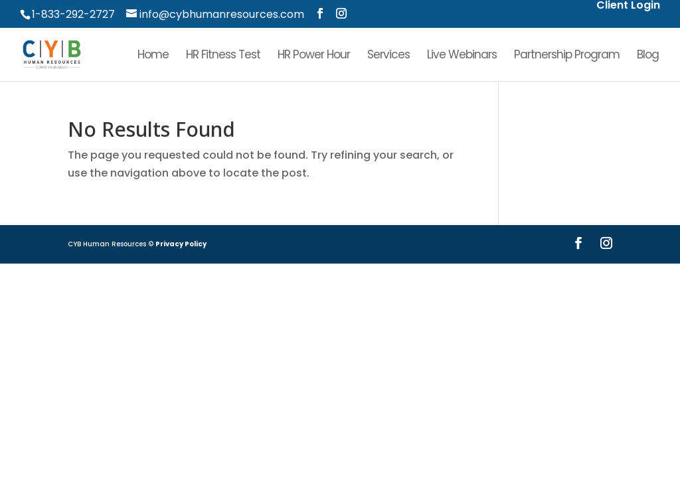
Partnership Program (567, 56)
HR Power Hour (314, 56)
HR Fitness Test (223, 56)
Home (153, 56)
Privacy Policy (181, 244)
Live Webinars (462, 56)
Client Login (628, 6)
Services (388, 56)
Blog (648, 56)
